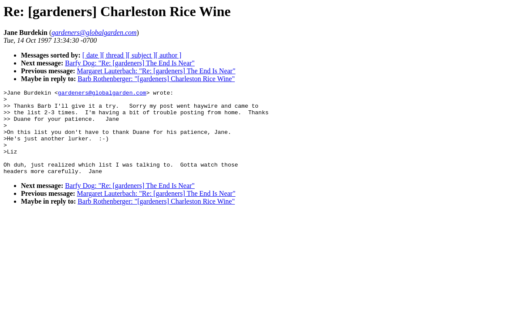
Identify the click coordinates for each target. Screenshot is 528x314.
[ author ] (169, 55)
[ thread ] (115, 55)
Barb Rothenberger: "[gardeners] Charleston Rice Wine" (156, 78)
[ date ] (92, 55)
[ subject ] (142, 55)
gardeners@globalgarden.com (102, 94)
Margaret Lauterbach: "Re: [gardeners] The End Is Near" (156, 71)
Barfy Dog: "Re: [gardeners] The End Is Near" (130, 63)
